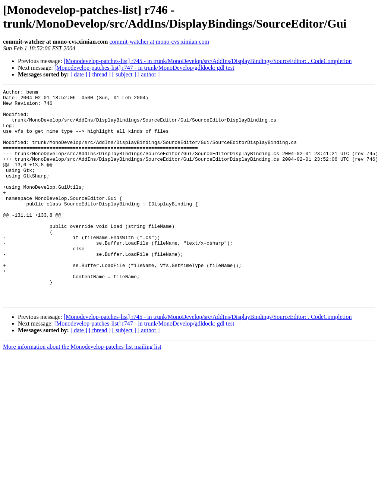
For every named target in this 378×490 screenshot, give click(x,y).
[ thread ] (100, 74)
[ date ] (78, 74)
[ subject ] (124, 74)
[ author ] (149, 74)
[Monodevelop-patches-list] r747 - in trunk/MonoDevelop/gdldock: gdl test (144, 68)
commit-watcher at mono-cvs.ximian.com (159, 41)
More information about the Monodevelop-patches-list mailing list (82, 389)
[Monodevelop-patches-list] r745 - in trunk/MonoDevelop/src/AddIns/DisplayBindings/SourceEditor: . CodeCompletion (208, 61)
